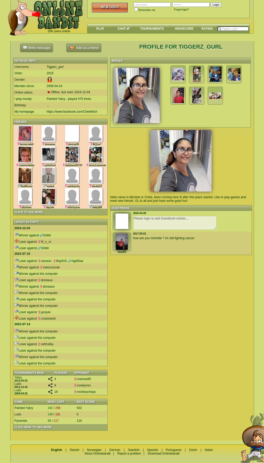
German (114, 450)
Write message (36, 47)
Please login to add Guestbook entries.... (174, 223)
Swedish (133, 450)
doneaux (45, 280)
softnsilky (45, 344)
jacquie (44, 312)
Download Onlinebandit (163, 453)
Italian (209, 450)
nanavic (44, 261)
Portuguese (173, 450)
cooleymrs (82, 385)
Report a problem (129, 453)
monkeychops (85, 392)
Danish (74, 450)
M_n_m (44, 242)
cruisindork (47, 318)
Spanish (152, 450)
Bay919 (60, 261)
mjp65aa (75, 261)
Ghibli (45, 235)
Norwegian (94, 450)
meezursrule (50, 267)
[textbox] (233, 28)
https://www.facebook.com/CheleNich (72, 111)
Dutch (193, 450)
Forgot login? (181, 9)
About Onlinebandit (98, 453)
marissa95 (82, 379)
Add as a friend (83, 48)
